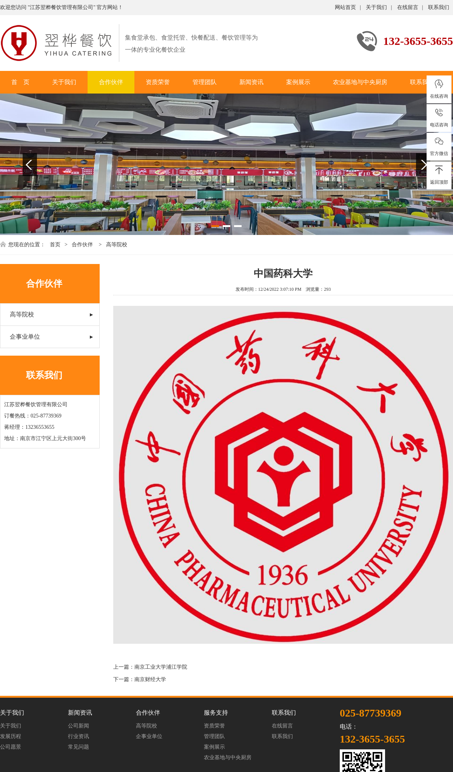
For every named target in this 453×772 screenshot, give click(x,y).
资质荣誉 (158, 82)
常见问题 (78, 747)
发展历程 (10, 736)
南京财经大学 (150, 679)
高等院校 (116, 244)
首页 (55, 244)
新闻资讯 (251, 82)
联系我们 (438, 7)
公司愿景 (10, 747)
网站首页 (345, 7)
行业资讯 (78, 736)
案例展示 (298, 82)
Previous (30, 164)
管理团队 (205, 82)
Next (423, 164)
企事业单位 (25, 336)
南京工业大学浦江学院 (160, 667)
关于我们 (376, 7)
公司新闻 (78, 726)
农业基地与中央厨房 (360, 82)
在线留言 (407, 7)
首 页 (20, 82)
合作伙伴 (111, 82)
